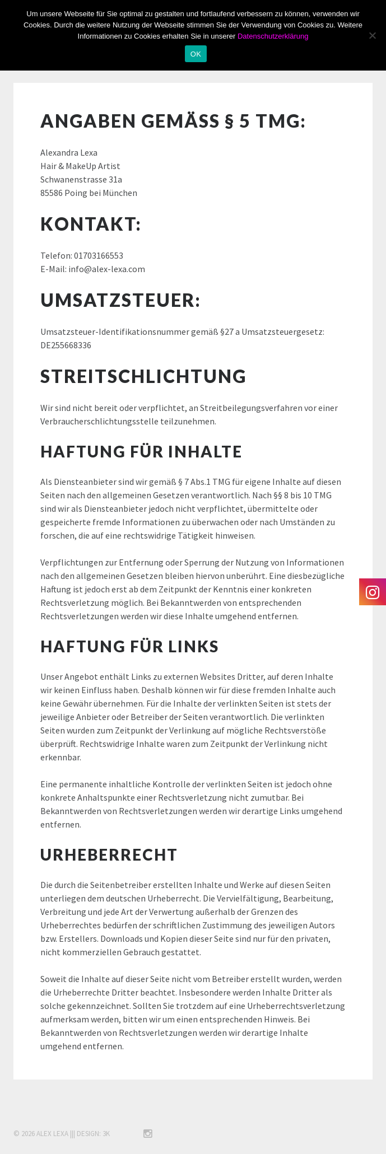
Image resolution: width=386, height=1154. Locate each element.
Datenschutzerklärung (273, 36)
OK (195, 54)
